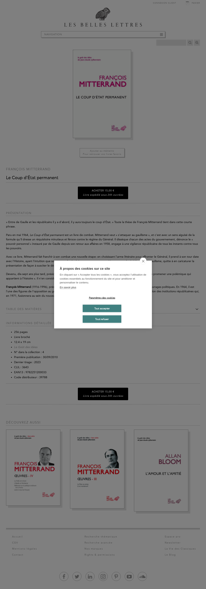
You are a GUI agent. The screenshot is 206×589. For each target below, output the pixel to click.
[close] (143, 261)
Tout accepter (102, 308)
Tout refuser (102, 319)
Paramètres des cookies (102, 297)
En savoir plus (68, 287)
